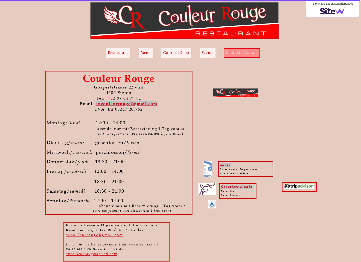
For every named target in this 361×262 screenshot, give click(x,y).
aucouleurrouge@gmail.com (126, 103)
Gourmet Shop (176, 53)
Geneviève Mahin (237, 187)
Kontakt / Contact (242, 53)
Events (207, 53)
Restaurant (118, 53)
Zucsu (225, 165)
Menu (146, 53)
